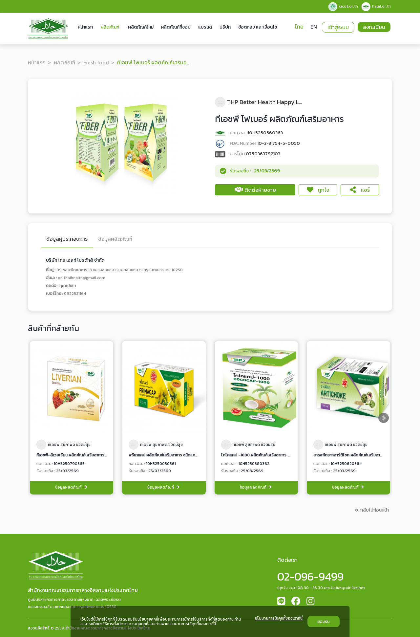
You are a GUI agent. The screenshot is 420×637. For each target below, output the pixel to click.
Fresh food (96, 62)
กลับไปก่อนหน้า (371, 510)
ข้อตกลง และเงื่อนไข (257, 27)
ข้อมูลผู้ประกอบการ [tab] (67, 239)
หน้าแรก (85, 27)
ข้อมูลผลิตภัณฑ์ (71, 487)
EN (313, 27)
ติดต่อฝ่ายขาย (255, 190)
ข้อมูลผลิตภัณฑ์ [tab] (115, 239)
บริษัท (225, 27)
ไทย (299, 27)
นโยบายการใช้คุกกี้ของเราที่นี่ (279, 618)
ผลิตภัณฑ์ (109, 27)
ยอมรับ (323, 622)
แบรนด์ (205, 27)
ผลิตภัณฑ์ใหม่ (141, 27)
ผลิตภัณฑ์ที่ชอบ (176, 27)
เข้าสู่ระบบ (338, 27)
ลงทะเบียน (374, 27)
